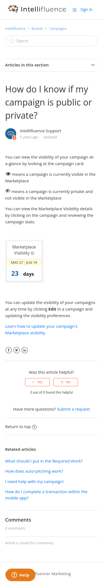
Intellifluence (15, 28)
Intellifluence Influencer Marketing (38, 573)
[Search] (51, 41)
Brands (37, 28)
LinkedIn (24, 350)
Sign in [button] (86, 9)
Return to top (21, 426)
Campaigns (58, 28)
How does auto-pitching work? (34, 471)
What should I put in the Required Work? (44, 461)
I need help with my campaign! (34, 481)
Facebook (8, 350)
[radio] (37, 382)
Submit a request (73, 409)
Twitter (16, 350)
